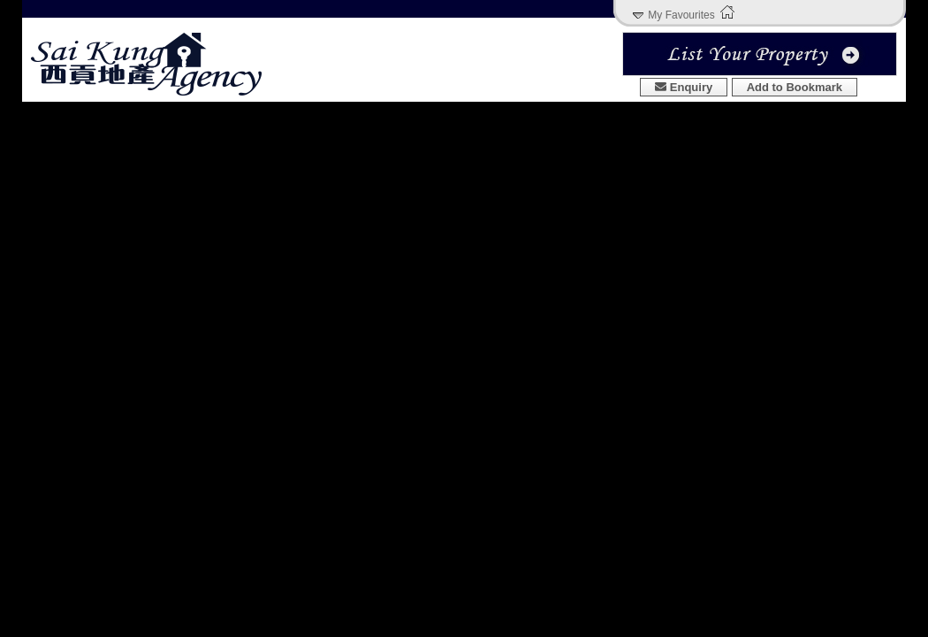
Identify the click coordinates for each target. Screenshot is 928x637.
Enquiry (683, 87)
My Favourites (681, 15)
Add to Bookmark (794, 87)
